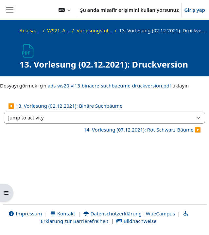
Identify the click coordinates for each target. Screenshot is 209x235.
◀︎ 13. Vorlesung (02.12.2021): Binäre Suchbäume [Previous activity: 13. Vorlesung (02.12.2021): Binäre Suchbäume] (65, 105)
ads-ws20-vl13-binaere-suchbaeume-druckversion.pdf (109, 85)
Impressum (25, 213)
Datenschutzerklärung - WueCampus (129, 213)
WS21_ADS (58, 30)
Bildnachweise (136, 221)
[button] (64, 10)
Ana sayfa (30, 30)
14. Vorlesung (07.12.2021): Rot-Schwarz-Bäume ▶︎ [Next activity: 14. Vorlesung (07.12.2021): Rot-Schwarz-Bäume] (142, 129)
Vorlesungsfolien (94, 30)
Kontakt (62, 213)
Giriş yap (194, 10)
